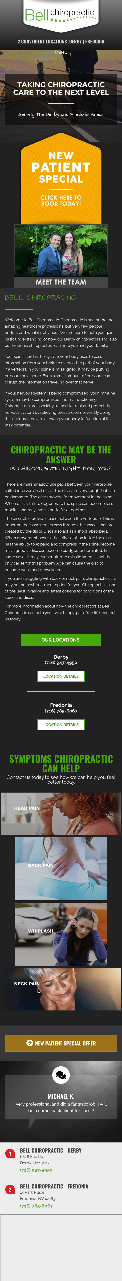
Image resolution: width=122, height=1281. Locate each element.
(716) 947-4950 (61, 662)
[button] (61, 1043)
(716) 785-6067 (61, 711)
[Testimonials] (61, 1097)
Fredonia (94, 41)
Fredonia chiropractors (32, 345)
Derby (75, 41)
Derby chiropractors (82, 339)
